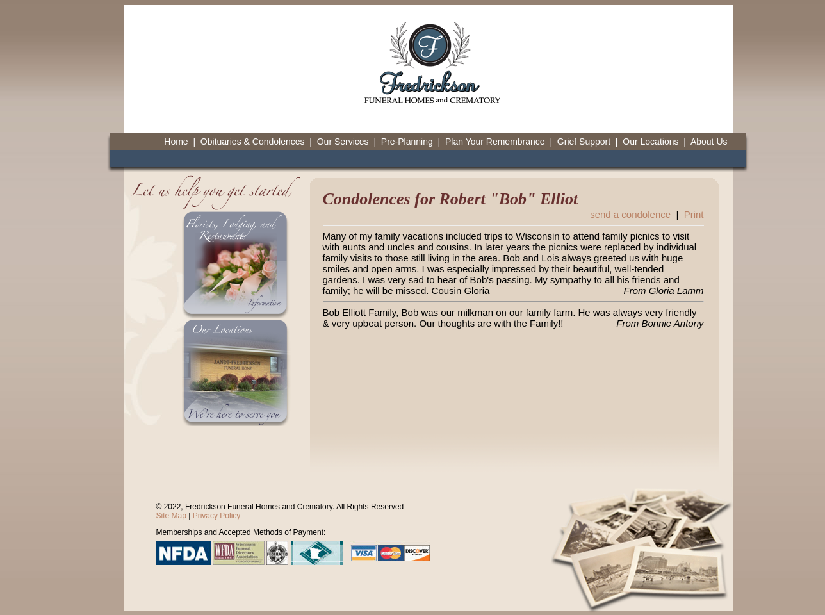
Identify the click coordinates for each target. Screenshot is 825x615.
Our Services (343, 141)
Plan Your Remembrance (495, 141)
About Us (709, 141)
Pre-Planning (407, 141)
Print (694, 214)
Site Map (171, 515)
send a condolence (630, 214)
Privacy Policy (217, 515)
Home (176, 141)
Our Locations (650, 141)
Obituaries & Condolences (252, 141)
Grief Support (583, 141)
